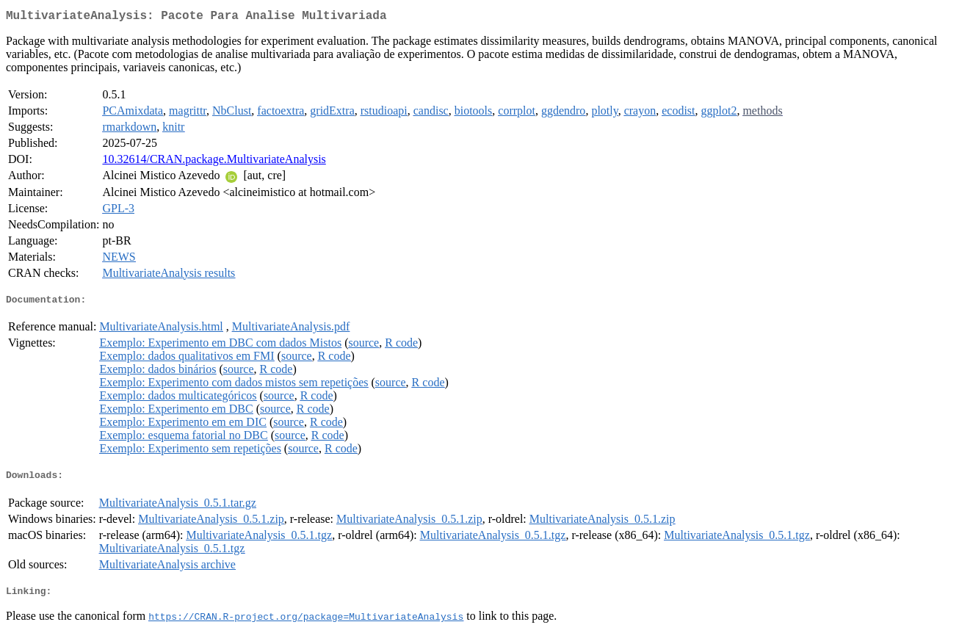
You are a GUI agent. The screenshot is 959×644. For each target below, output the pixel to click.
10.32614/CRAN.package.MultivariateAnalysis (213, 162)
